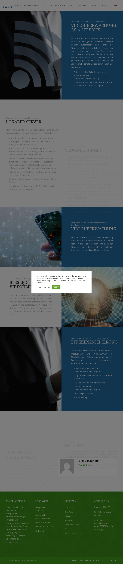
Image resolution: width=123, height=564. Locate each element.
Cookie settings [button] (43, 287)
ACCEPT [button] (56, 287)
